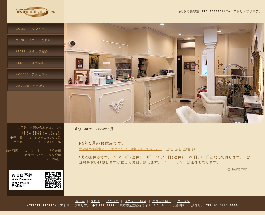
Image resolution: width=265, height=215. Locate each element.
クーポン (183, 201)
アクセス (112, 201)
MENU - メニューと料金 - (35, 40)
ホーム (80, 201)
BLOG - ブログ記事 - (31, 62)
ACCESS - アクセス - (31, 74)
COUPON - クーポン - (32, 85)
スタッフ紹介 (161, 201)
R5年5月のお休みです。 (103, 143)
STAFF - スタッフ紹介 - (33, 51)
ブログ (95, 201)
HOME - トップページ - (33, 28)
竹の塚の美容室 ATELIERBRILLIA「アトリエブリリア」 (219, 11)
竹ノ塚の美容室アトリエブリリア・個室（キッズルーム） (120, 149)
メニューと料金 (135, 201)
